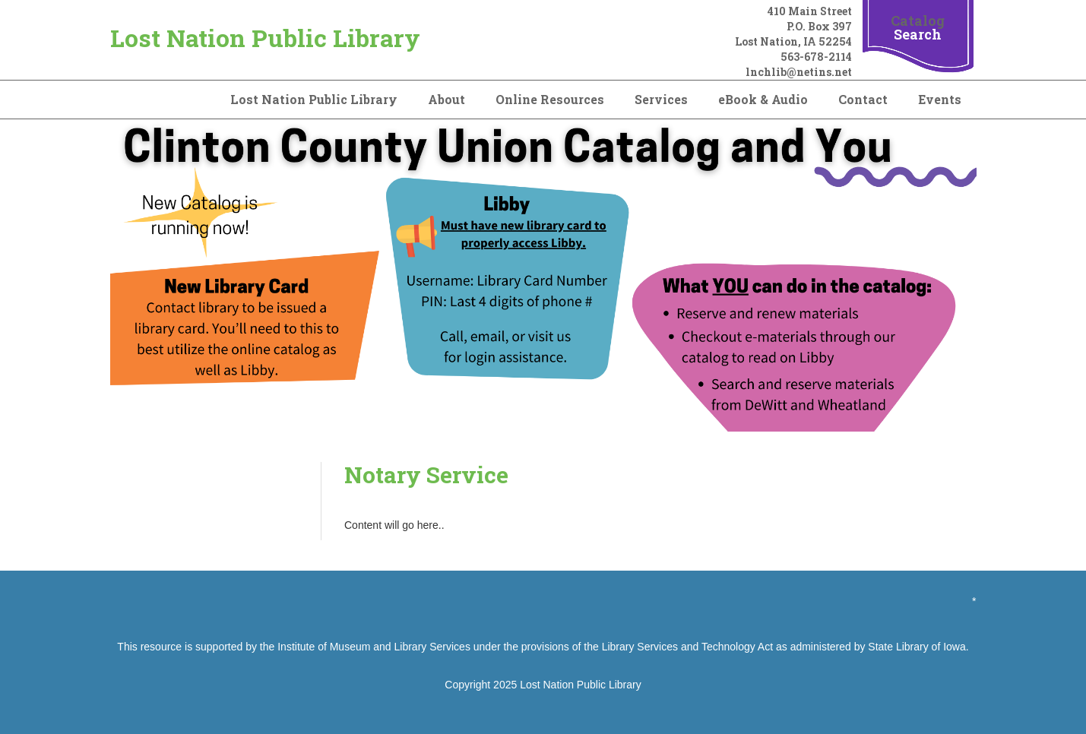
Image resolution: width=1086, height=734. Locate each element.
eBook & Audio (763, 99)
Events (939, 99)
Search (918, 34)
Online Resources (550, 99)
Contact (863, 99)
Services (661, 99)
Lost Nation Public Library (265, 37)
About (446, 99)
